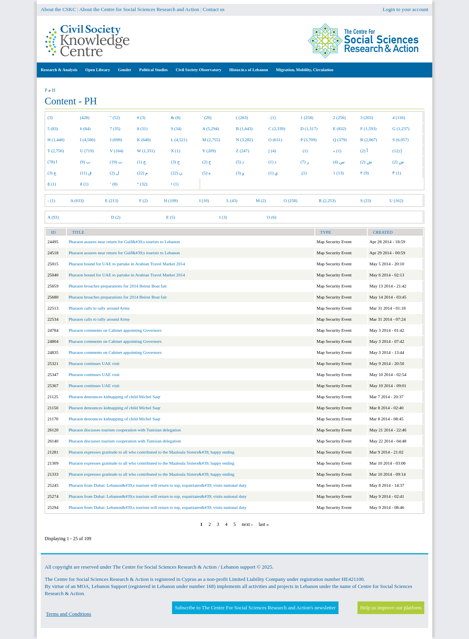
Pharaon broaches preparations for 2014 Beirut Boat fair (117, 286)
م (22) (142, 172)
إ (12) (397, 150)
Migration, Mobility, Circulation (304, 70)
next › (247, 524)
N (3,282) (244, 139)
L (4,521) (179, 139)
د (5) (240, 161)
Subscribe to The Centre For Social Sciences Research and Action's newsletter (255, 608)
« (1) (337, 150)
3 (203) (366, 117)
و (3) (240, 172)
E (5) (170, 217)
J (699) (116, 139)
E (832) (339, 128)
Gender (124, 70)
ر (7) (305, 161)
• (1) (175, 183)
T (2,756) (55, 150)
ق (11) (86, 172)
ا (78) (52, 161)
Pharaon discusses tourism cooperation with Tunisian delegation (124, 429)
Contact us (214, 9)
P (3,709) (309, 139)
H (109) (171, 200)
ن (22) (176, 172)
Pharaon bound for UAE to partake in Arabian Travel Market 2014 (126, 263)
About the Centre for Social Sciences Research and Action (139, 9)
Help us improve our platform (391, 608)
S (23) (365, 200)
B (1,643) (244, 128)
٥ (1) (51, 183)
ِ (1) (304, 172)
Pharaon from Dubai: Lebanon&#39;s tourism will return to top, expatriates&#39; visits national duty (157, 485)
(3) (50, 117)
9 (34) (176, 128)
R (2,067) (368, 139)
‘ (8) (113, 183)
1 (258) (307, 117)
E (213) (111, 200)
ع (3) (52, 172)
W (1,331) (146, 150)
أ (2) (364, 150)
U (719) (87, 150)
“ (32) (142, 183)
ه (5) (206, 172)
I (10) (204, 200)
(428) (84, 117)
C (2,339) (277, 128)
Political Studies (153, 70)
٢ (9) (364, 172)
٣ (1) (396, 172)
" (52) (115, 117)
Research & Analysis (59, 70)
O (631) (275, 139)
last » (264, 524)
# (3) (141, 117)
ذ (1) (273, 161)
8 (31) (142, 128)
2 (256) (339, 117)
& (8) (175, 117)
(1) (304, 150)
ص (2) (398, 161)
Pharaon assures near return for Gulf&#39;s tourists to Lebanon (124, 241)
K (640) (144, 139)
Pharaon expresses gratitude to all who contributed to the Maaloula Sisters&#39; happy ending (151, 452)
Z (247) (243, 150)
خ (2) (207, 161)
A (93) (53, 217)
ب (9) (85, 161)
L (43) (232, 200)
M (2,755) (211, 139)
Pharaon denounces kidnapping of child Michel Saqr (114, 396)
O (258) (290, 200)
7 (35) (115, 128)
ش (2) (366, 161)
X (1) (175, 150)
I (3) (223, 217)
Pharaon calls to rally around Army (99, 308)
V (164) (117, 150)
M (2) (261, 200)
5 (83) (52, 128)
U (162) (396, 200)
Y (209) (209, 150)
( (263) (242, 117)
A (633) (77, 200)
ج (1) (141, 161)
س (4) (338, 161)
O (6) (271, 217)
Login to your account (405, 9)
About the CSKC (58, 9)
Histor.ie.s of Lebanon (248, 70)
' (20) (207, 117)
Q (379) (340, 139)
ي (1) (273, 172)
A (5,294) (210, 128)
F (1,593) (368, 128)
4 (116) (398, 117)
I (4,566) (87, 139)
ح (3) (175, 161)
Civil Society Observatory (198, 70)
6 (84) (85, 128)
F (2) (143, 200)
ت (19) (116, 161)
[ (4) (272, 150)
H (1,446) (55, 139)
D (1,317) (309, 128)
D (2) (116, 217)
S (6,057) (400, 139)
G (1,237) (400, 128)
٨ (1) (84, 183)
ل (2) (114, 172)
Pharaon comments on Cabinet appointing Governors (114, 330)
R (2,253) (327, 200)
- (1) (51, 200)
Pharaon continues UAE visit (93, 363)
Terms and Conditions (68, 614)
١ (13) (338, 172)
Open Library (97, 70)
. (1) (272, 117)
